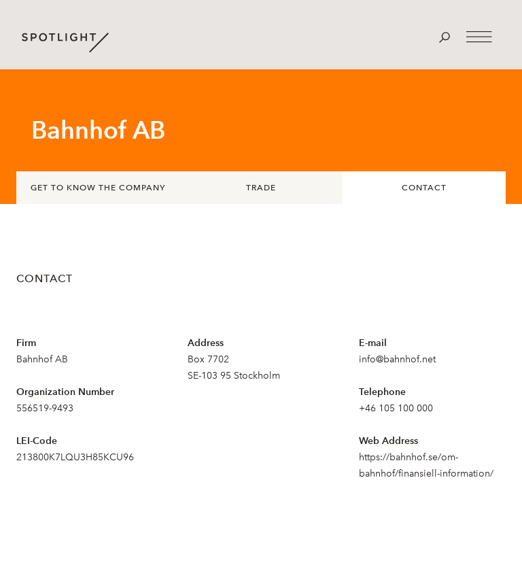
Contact (424, 187)
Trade (261, 187)
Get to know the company (98, 187)
